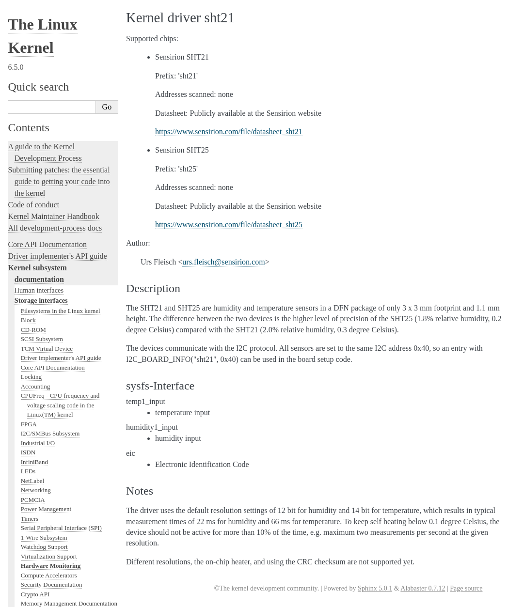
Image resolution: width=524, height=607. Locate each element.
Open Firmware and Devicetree (56, 510)
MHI (27, 245)
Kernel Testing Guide (41, 337)
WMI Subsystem (42, 264)
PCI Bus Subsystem (46, 207)
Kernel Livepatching (40, 384)
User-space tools (33, 458)
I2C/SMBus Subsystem (50, 9)
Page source (466, 588)
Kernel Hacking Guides (44, 349)
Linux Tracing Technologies (51, 361)
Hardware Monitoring (51, 141)
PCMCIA (33, 75)
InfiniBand (34, 37)
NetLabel (32, 56)
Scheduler (33, 235)
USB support (37, 198)
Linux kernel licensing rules (51, 291)
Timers (29, 94)
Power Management (46, 84)
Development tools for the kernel (59, 326)
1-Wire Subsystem (44, 113)
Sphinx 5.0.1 (375, 588)
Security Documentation (51, 160)
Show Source (28, 598)
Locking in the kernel (41, 274)
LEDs (28, 46)
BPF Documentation (47, 188)
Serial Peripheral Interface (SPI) (61, 103)
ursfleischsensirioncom (223, 262)
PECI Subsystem (42, 254)
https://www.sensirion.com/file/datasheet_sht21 (228, 131)
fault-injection (30, 372)
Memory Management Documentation (69, 179)
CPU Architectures (37, 526)
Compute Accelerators (49, 151)
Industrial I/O (38, 18)
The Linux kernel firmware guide (59, 498)
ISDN (28, 27)
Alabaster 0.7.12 (422, 588)
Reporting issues (33, 447)
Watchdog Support (44, 122)
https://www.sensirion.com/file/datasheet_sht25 (228, 224)
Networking (36, 65)
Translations (27, 559)
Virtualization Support (49, 132)
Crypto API (35, 169)
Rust (15, 395)
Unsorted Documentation (47, 543)
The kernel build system (45, 435)
